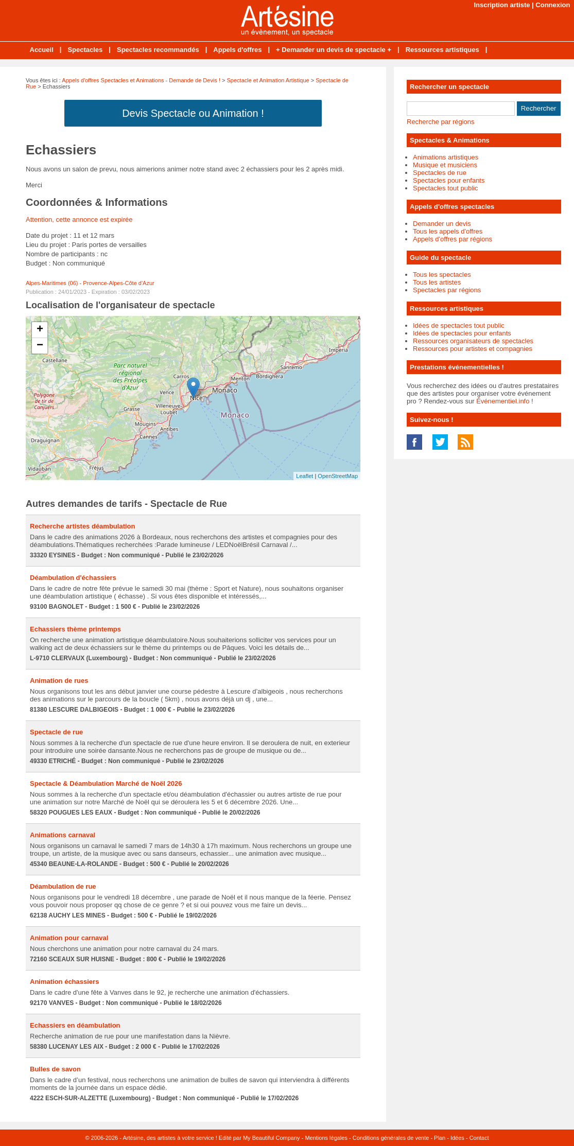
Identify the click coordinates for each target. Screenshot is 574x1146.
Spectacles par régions (447, 290)
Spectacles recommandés (158, 50)
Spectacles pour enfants (448, 180)
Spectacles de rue (439, 173)
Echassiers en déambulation (75, 1025)
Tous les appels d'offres (447, 231)
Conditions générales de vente (391, 1138)
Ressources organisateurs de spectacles (473, 341)
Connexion (552, 5)
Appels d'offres (237, 50)
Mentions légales (326, 1138)
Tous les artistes (437, 282)
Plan (439, 1138)
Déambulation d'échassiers (73, 577)
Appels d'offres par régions (452, 239)
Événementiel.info (502, 401)
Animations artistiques (445, 157)
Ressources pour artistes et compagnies (472, 348)
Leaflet (304, 476)
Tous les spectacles (442, 274)
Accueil (42, 50)
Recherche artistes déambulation (82, 526)
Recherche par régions (441, 122)
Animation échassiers (64, 981)
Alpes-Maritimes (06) (52, 283)
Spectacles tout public (445, 188)
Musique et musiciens (445, 165)
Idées (457, 1138)
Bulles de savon (55, 1069)
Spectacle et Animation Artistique (268, 80)
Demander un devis (442, 223)
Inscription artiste (502, 5)
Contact (479, 1138)
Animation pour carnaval (69, 938)
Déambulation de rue (63, 886)
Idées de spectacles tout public (459, 325)
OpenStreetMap (338, 476)
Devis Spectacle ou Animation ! (193, 113)
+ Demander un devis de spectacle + (333, 50)
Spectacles (84, 50)
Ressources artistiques (442, 50)
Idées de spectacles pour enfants (462, 333)
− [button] (40, 346)
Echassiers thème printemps (75, 629)
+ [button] (40, 330)
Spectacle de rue (56, 732)
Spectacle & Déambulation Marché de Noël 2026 (106, 783)
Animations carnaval (62, 835)
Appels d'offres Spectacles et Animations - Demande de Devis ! (141, 80)
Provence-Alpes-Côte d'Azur (118, 283)
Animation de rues (59, 680)
